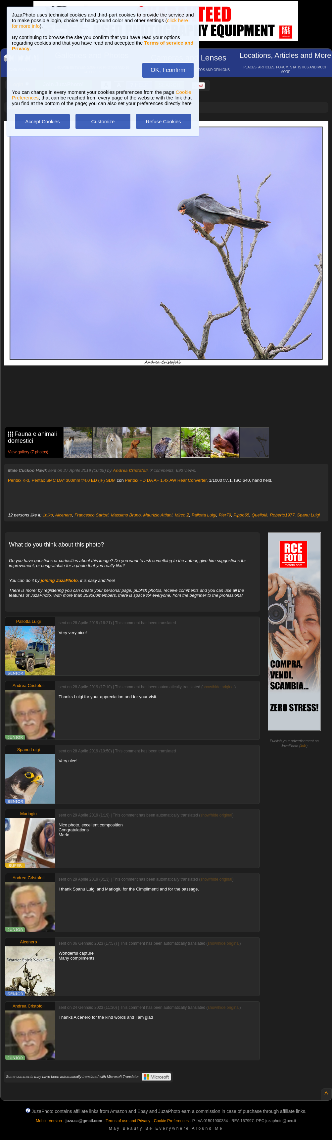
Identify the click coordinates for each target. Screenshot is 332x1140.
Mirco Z (182, 515)
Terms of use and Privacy (128, 1121)
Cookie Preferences (171, 1121)
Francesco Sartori (91, 515)
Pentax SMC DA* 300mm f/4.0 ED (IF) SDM (74, 480)
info (304, 746)
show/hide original (218, 687)
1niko (48, 515)
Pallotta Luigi (204, 515)
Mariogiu (28, 813)
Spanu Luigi (308, 515)
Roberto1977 (282, 515)
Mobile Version (49, 1121)
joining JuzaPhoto (59, 580)
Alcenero (63, 515)
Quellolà (259, 515)
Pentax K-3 (18, 480)
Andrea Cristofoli (130, 470)
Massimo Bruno (126, 515)
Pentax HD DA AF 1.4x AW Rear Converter (166, 480)
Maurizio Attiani (157, 515)
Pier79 (224, 515)
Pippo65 (241, 515)
